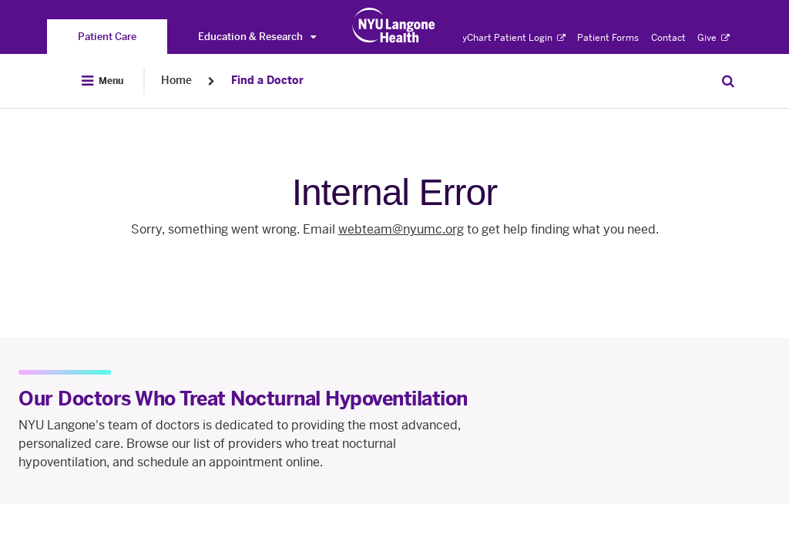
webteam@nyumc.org (401, 229)
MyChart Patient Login (510, 37)
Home (176, 80)
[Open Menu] (102, 81)
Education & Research (257, 36)
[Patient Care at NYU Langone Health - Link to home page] (394, 25)
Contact (668, 37)
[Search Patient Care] (728, 81)
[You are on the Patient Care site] (107, 37)
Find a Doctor (267, 80)
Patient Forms (608, 37)
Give (713, 37)
